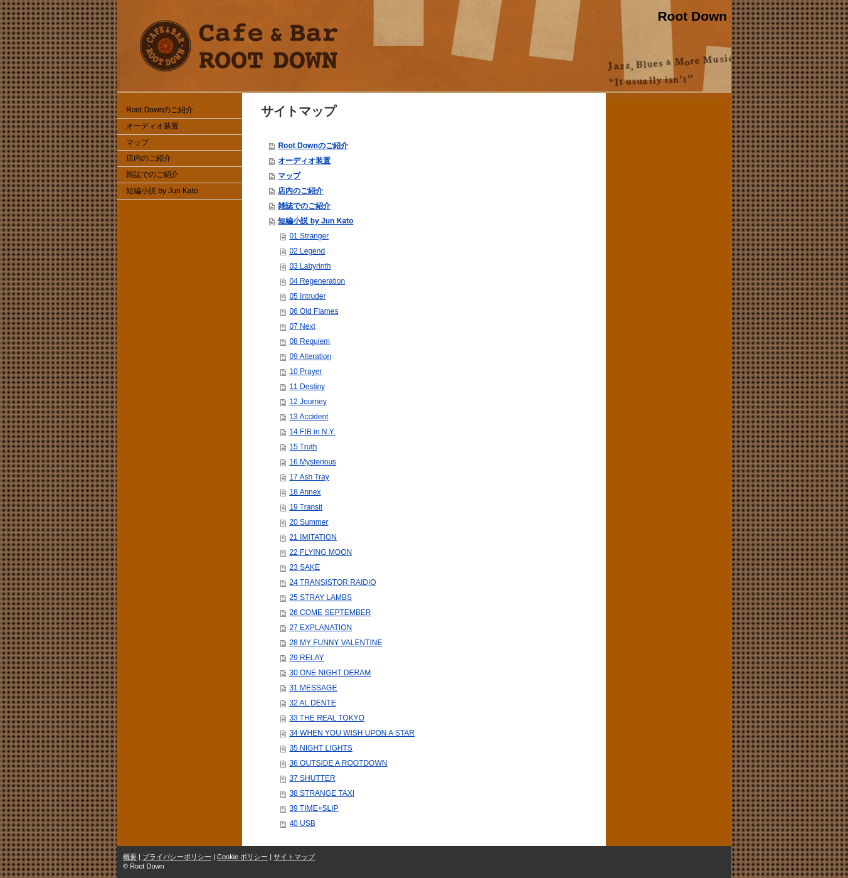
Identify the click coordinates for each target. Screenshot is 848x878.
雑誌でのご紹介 (304, 205)
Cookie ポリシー (242, 856)
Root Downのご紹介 (312, 145)
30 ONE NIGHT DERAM (330, 672)
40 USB (302, 823)
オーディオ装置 (304, 160)
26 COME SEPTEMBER (330, 612)
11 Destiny (307, 386)
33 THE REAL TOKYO (326, 718)
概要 (130, 856)
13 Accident (308, 416)
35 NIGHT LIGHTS (320, 748)
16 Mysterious (312, 462)
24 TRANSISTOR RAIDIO (332, 582)
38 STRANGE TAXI (321, 793)
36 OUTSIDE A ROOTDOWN (338, 763)
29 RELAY (306, 657)
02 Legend (307, 251)
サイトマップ (294, 856)
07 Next (302, 326)
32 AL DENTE (312, 703)
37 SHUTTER (312, 778)
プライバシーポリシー (176, 856)
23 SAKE (304, 567)
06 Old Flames (313, 311)
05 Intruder (307, 296)
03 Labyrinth (310, 266)
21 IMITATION (313, 537)
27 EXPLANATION (320, 627)
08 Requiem (309, 341)
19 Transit (305, 507)
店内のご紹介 (300, 190)
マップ (289, 175)
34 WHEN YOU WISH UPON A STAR (352, 733)
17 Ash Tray (309, 477)
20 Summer (308, 522)
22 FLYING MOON (320, 552)
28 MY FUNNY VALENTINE (335, 642)
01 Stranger (309, 236)
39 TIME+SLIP (313, 808)
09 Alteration (310, 356)
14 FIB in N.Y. (312, 431)
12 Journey (307, 401)
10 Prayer (305, 371)
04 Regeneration (317, 281)
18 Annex (305, 492)
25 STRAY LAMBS (320, 597)
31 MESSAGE (313, 687)
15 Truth (303, 446)
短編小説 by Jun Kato (315, 221)
